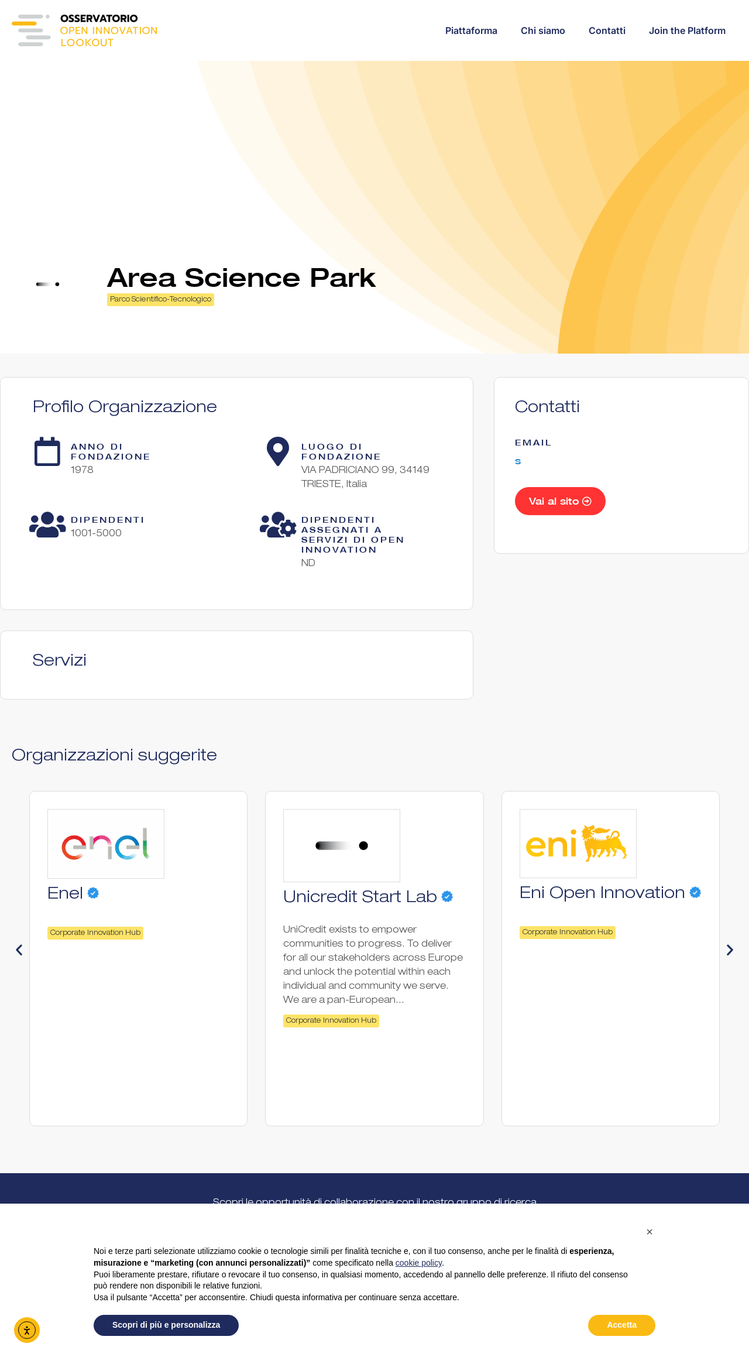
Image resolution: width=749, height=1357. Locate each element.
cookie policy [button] (419, 1262)
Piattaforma (471, 30)
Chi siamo (543, 30)
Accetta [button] (622, 1324)
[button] (19, 950)
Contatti (607, 30)
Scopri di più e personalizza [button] (166, 1324)
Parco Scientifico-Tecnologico (160, 299)
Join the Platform (687, 30)
